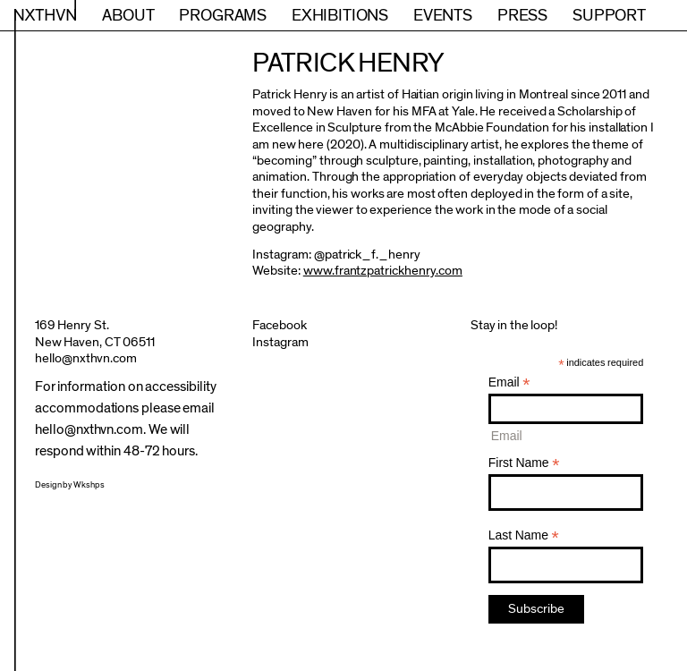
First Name (524, 462)
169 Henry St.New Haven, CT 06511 (95, 333)
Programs (222, 15)
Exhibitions (340, 15)
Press (522, 15)
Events (442, 15)
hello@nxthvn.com (86, 358)
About (128, 15)
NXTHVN (45, 15)
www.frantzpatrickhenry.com (382, 270)
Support (609, 15)
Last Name (523, 535)
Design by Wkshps (70, 485)
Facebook (279, 325)
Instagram (280, 342)
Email (509, 382)
